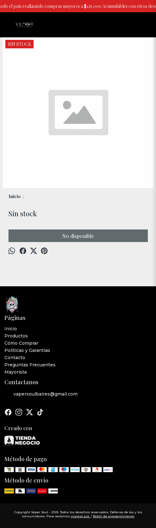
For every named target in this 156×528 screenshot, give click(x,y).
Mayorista (15, 372)
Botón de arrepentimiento (113, 516)
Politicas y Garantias (27, 350)
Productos (16, 336)
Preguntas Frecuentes (30, 365)
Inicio (10, 328)
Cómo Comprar (21, 343)
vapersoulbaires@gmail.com (41, 394)
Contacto (14, 357)
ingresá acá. (81, 516)
